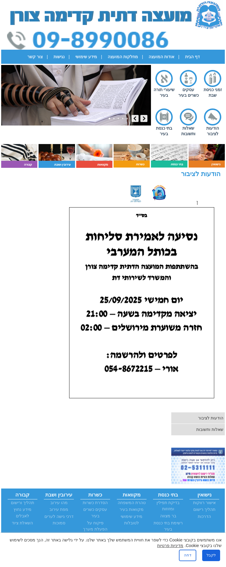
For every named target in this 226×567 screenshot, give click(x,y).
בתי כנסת (168, 495)
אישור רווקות (204, 502)
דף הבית (192, 56)
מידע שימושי (86, 56)
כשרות (95, 495)
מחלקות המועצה (123, 56)
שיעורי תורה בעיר (164, 92)
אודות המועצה (161, 56)
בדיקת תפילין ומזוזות (168, 505)
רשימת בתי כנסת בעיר (168, 526)
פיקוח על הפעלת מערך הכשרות (95, 529)
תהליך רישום (204, 509)
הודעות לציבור (212, 131)
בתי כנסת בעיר (164, 131)
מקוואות (132, 495)
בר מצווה (168, 516)
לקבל (211, 555)
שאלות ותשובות (188, 131)
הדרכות (204, 516)
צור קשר (35, 56)
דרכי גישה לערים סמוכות (59, 519)
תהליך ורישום (22, 502)
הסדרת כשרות (95, 502)
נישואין (204, 495)
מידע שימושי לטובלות (131, 519)
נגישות (59, 56)
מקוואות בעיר (131, 509)
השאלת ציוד (22, 523)
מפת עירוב (58, 509)
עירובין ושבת (58, 495)
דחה (187, 555)
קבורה (22, 495)
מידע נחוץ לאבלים (22, 512)
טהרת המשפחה (132, 502)
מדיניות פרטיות (170, 545)
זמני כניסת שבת (213, 92)
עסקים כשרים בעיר (188, 92)
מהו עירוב (59, 502)
